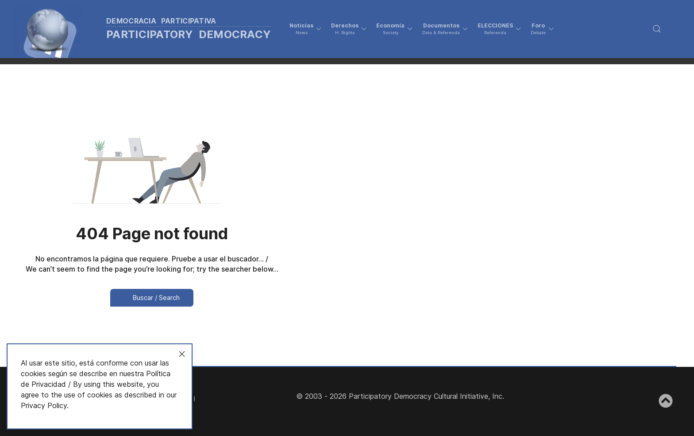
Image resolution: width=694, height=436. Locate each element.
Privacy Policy (44, 405)
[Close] (182, 354)
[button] (305, 29)
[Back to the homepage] (154, 29)
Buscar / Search (152, 297)
